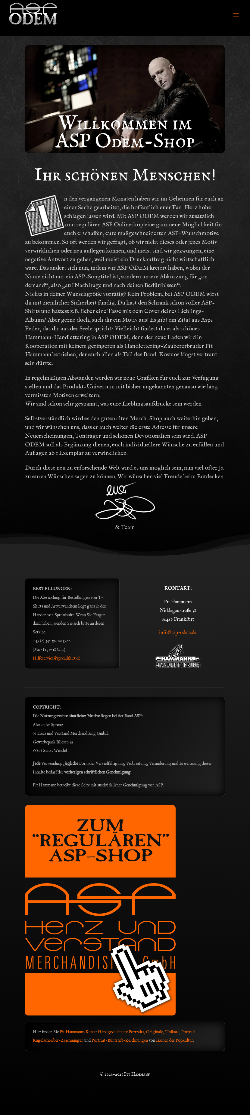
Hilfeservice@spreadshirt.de (56, 658)
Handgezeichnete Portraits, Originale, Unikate (138, 1032)
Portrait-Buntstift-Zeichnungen (120, 1040)
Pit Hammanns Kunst (78, 1032)
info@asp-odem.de (177, 633)
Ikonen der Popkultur (174, 1040)
